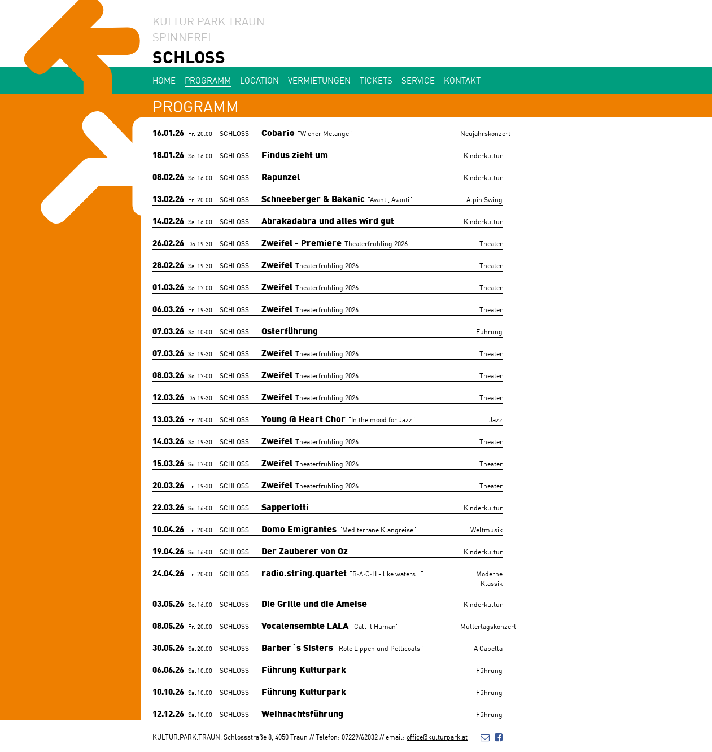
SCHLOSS (188, 56)
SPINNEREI (181, 36)
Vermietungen (319, 79)
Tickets (376, 79)
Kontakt (462, 79)
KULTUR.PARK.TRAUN (208, 20)
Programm (208, 79)
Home (164, 79)
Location (259, 79)
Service (418, 79)
